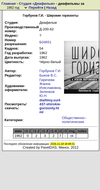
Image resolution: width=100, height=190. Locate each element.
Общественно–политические (74, 120)
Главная (9, 4)
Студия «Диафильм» (37, 4)
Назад (51, 8)
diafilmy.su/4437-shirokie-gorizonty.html (50, 106)
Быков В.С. (48, 75)
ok (71, 136)
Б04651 (45, 42)
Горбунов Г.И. (50, 71)
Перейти (36, 8)
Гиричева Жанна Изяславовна (50, 84)
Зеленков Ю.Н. (47, 94)
